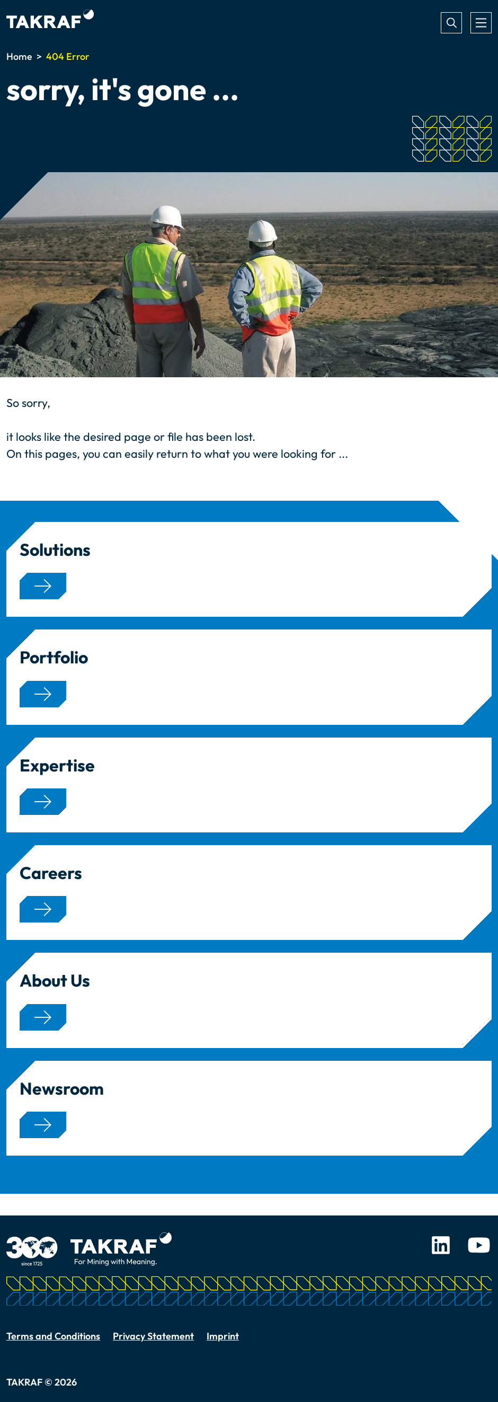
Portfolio (54, 657)
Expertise (57, 765)
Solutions (55, 549)
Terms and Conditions (53, 1336)
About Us (55, 980)
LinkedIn (440, 1245)
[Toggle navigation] (481, 22)
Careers (51, 873)
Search (451, 22)
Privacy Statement (153, 1336)
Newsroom (62, 1088)
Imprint (223, 1336)
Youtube (479, 1245)
